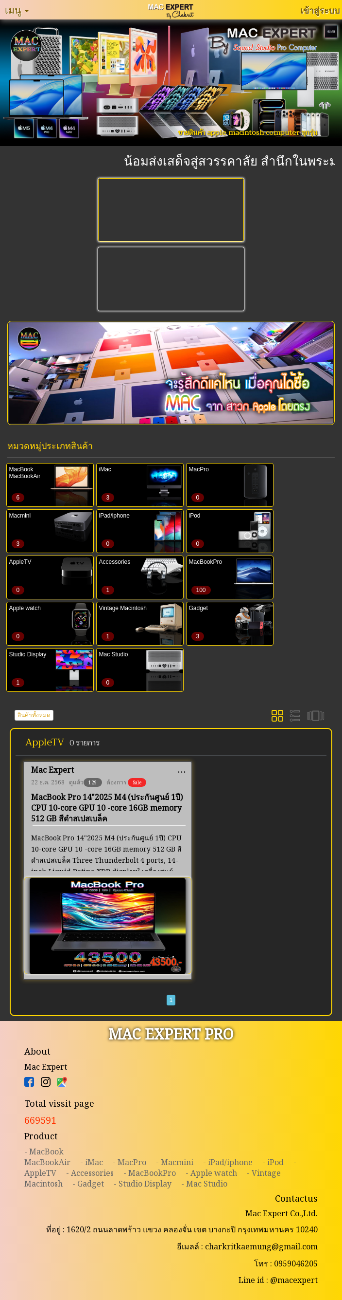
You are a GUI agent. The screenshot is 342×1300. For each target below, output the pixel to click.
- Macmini (174, 1162)
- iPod (273, 1162)
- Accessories (90, 1173)
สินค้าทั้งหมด (34, 715)
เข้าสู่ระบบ (320, 10)
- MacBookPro (149, 1173)
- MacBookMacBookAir (47, 1157)
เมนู (17, 9)
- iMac (91, 1162)
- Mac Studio (204, 1183)
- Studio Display (142, 1183)
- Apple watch (211, 1173)
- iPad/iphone (228, 1162)
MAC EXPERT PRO (171, 1034)
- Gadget (88, 1183)
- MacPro (129, 1162)
